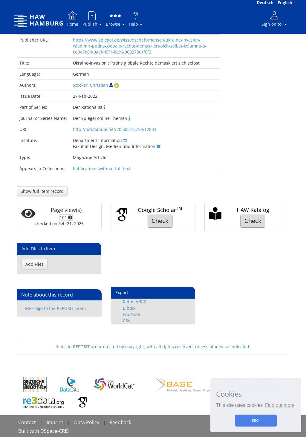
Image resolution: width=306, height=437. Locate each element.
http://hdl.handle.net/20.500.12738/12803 (114, 129)
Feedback (120, 422)
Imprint (55, 422)
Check (160, 221)
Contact (27, 422)
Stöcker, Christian (90, 85)
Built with (29, 431)
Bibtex (129, 308)
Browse (115, 18)
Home (72, 18)
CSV (126, 320)
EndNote (131, 314)
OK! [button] (256, 420)
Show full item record (42, 191)
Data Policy (86, 422)
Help (135, 18)
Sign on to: (274, 18)
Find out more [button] (280, 405)
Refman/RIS (134, 302)
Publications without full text (101, 168)
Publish (92, 18)
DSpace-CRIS (54, 431)
